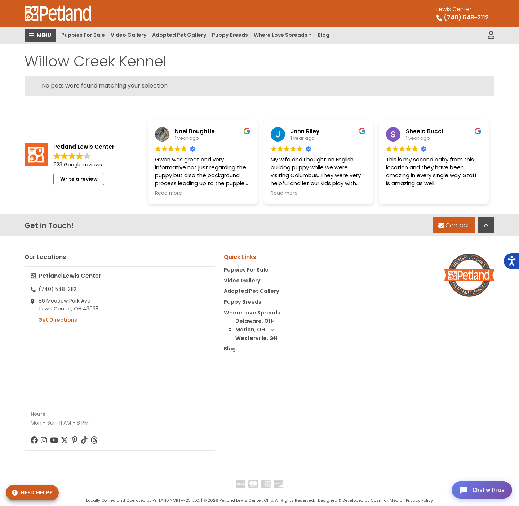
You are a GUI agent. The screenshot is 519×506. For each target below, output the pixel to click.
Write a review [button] (79, 179)
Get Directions (54, 319)
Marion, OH (257, 330)
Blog (323, 35)
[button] (272, 321)
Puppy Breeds (230, 35)
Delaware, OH (257, 321)
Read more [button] (168, 193)
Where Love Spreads (280, 35)
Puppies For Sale (83, 35)
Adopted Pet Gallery (179, 35)
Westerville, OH (257, 338)
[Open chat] (480, 489)
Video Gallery (128, 35)
